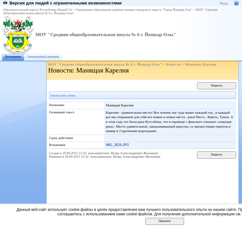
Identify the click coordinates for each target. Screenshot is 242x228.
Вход (223, 3)
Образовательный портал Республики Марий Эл (37, 9)
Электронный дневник (43, 56)
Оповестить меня (62, 95)
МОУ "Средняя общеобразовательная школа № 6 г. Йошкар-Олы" (105, 34)
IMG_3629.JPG (117, 145)
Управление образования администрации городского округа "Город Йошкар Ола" (134, 9)
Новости (173, 64)
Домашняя (13, 56)
